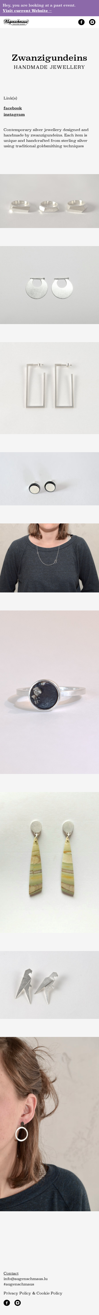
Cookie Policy (49, 1293)
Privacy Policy (17, 1293)
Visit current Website (27, 11)
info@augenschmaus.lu (26, 1279)
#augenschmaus (19, 1284)
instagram (14, 114)
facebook (13, 108)
